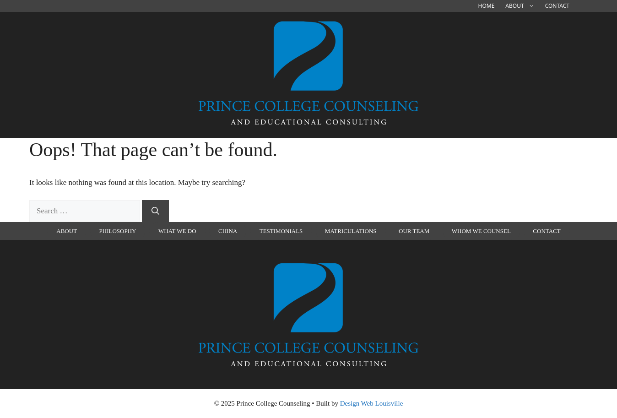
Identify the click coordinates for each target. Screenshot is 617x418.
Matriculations (351, 231)
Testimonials (281, 231)
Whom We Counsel (481, 231)
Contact (557, 6)
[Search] (155, 211)
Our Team (414, 231)
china (227, 231)
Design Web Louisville (371, 403)
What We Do (177, 231)
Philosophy (117, 231)
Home (486, 6)
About (522, 6)
